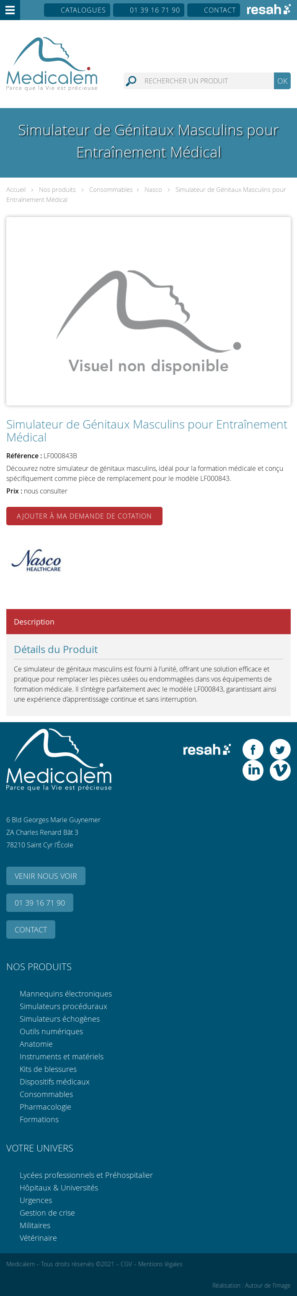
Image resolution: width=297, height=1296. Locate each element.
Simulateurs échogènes (60, 1019)
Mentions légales (160, 1264)
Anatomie (36, 1044)
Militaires (35, 1225)
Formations (39, 1119)
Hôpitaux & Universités (59, 1187)
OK (282, 81)
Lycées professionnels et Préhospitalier (86, 1175)
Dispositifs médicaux (55, 1082)
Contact (220, 10)
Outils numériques (51, 1031)
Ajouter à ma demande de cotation (84, 516)
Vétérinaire (38, 1238)
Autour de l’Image (268, 1285)
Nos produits (57, 189)
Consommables (111, 189)
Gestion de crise (47, 1213)
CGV (126, 1264)
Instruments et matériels (61, 1056)
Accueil (16, 189)
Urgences (36, 1200)
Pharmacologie (45, 1107)
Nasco (153, 189)
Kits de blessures (48, 1069)
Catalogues (83, 10)
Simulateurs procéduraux (63, 1006)
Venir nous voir (46, 876)
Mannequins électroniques (66, 994)
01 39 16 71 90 (155, 10)
